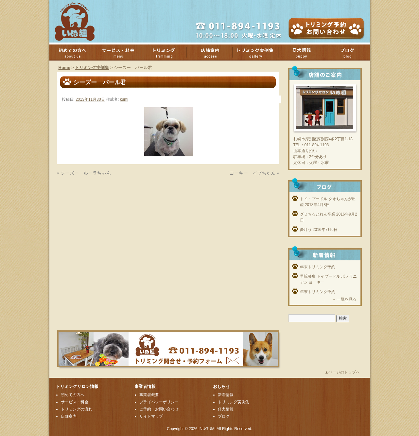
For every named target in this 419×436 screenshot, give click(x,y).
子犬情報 (304, 52)
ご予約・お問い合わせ (159, 409)
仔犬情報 (226, 409)
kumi (124, 99)
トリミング (167, 52)
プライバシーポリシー (159, 402)
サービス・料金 (121, 52)
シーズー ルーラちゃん (86, 173)
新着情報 (226, 394)
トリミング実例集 (259, 52)
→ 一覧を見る (344, 299)
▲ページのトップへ (342, 372)
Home (64, 67)
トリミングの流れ (76, 409)
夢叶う (306, 229)
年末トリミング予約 (317, 267)
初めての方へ (75, 52)
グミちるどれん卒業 (317, 214)
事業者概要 (149, 394)
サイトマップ (151, 416)
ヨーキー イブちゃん (252, 173)
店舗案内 (213, 52)
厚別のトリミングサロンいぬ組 (80, 21)
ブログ (350, 52)
